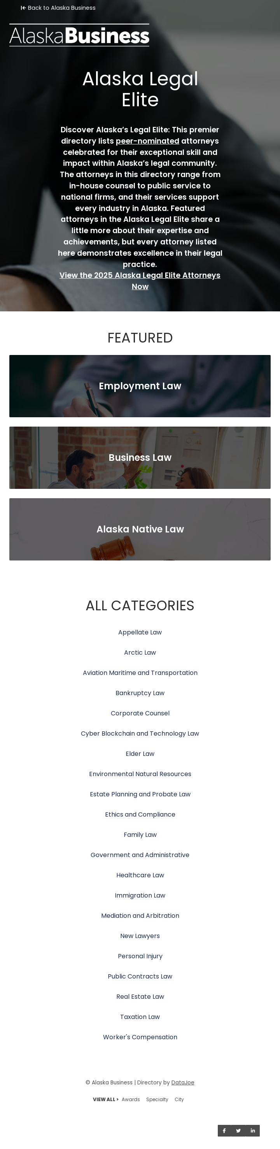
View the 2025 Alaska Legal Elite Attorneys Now (140, 281)
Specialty (157, 1099)
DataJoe (183, 1082)
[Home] (140, 29)
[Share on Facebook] (224, 1131)
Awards (131, 1099)
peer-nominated (147, 141)
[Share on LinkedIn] (253, 1131)
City (179, 1099)
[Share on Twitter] (238, 1131)
